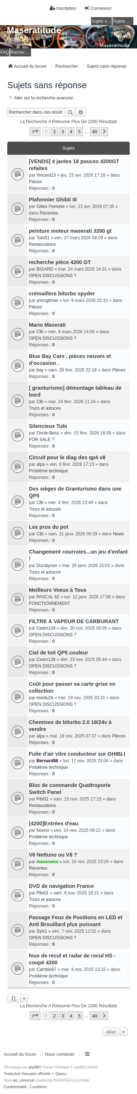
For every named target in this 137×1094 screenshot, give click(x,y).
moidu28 (45, 697)
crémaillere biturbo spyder (62, 293)
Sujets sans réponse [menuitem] (101, 21)
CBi (40, 331)
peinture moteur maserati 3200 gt (70, 231)
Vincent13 (46, 175)
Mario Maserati (47, 325)
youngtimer (47, 300)
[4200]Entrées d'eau (53, 823)
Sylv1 (42, 931)
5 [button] (79, 131)
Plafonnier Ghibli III (53, 199)
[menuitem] (15, 1087)
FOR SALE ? (41, 439)
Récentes (48, 213)
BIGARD (45, 269)
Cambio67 (47, 969)
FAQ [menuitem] (4, 52)
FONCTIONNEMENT (49, 603)
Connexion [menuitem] (97, 8)
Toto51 (43, 237)
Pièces (35, 181)
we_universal (23, 1080)
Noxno (43, 830)
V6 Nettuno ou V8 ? (53, 855)
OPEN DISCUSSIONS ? (52, 275)
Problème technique (48, 470)
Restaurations (42, 244)
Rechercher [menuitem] (21, 52)
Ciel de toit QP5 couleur (58, 653)
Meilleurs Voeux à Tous (58, 590)
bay (40, 370)
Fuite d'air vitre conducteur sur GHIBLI (77, 754)
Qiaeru (61, 1074)
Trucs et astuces (45, 408)
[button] (35, 131)
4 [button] (71, 131)
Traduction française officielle (27, 1074)
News (118, 533)
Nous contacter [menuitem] (60, 1054)
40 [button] (95, 131)
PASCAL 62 (48, 596)
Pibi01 (43, 799)
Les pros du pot (48, 527)
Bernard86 (47, 760)
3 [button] (62, 131)
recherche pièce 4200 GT (60, 262)
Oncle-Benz (48, 433)
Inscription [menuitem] (63, 8)
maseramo (47, 861)
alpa (41, 464)
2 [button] (54, 131)
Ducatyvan (47, 565)
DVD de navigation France (61, 886)
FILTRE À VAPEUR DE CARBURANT (74, 621)
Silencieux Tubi (48, 426)
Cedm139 (46, 628)
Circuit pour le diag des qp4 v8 (67, 457)
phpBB (33, 1067)
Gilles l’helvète (51, 206)
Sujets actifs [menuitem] (123, 21)
